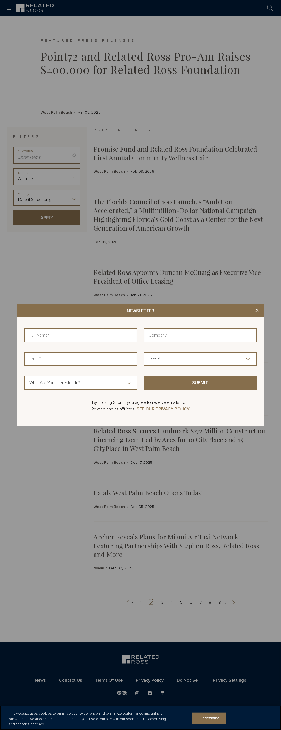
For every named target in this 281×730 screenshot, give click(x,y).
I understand (209, 718)
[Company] (200, 335)
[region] (140, 718)
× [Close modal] (257, 311)
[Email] (80, 359)
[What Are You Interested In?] (80, 383)
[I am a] (200, 359)
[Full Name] (80, 335)
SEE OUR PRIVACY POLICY (163, 409)
